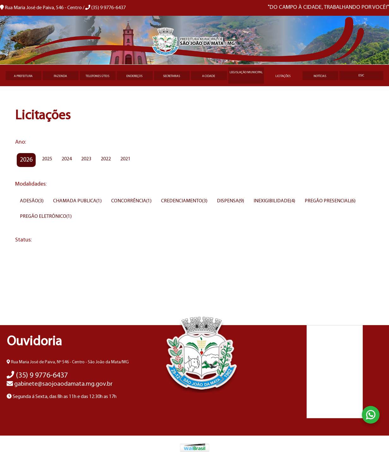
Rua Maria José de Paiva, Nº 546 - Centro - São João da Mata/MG (68, 362)
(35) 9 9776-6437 (37, 375)
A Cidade (208, 76)
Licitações (282, 76)
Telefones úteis (97, 76)
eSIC (361, 75)
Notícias (320, 76)
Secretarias (171, 76)
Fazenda (60, 76)
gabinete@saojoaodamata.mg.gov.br (60, 384)
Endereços (134, 76)
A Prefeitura (23, 76)
